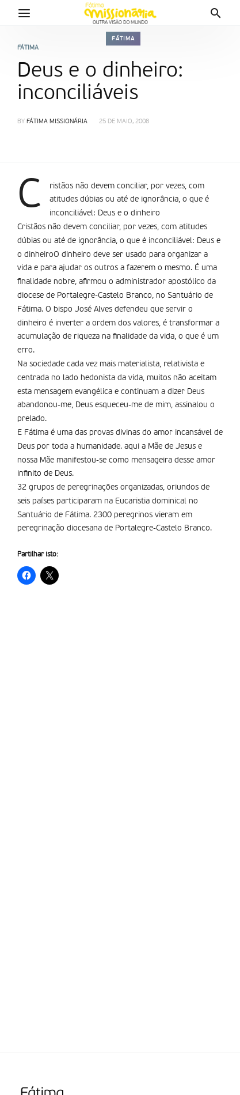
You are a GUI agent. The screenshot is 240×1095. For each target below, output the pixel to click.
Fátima (123, 38)
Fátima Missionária (56, 122)
